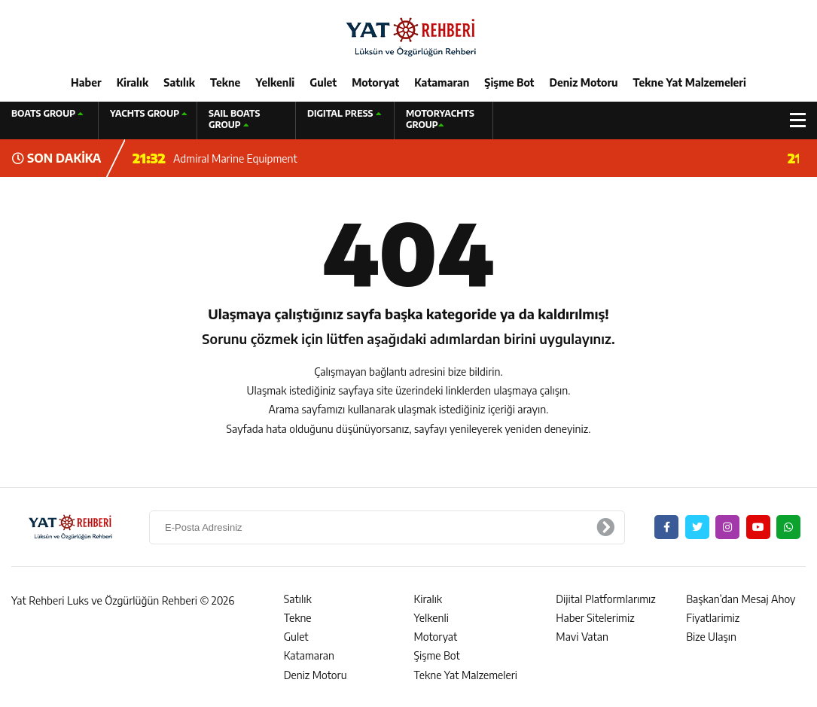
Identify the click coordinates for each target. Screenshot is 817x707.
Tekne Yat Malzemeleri (689, 82)
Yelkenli (274, 82)
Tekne (225, 82)
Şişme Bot (509, 82)
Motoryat (375, 82)
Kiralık (133, 82)
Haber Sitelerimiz (595, 617)
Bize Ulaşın (711, 636)
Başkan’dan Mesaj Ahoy (740, 599)
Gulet (323, 82)
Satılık (179, 82)
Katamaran (441, 82)
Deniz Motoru (584, 82)
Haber (86, 82)
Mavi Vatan (582, 636)
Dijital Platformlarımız (605, 599)
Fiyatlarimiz (712, 617)
